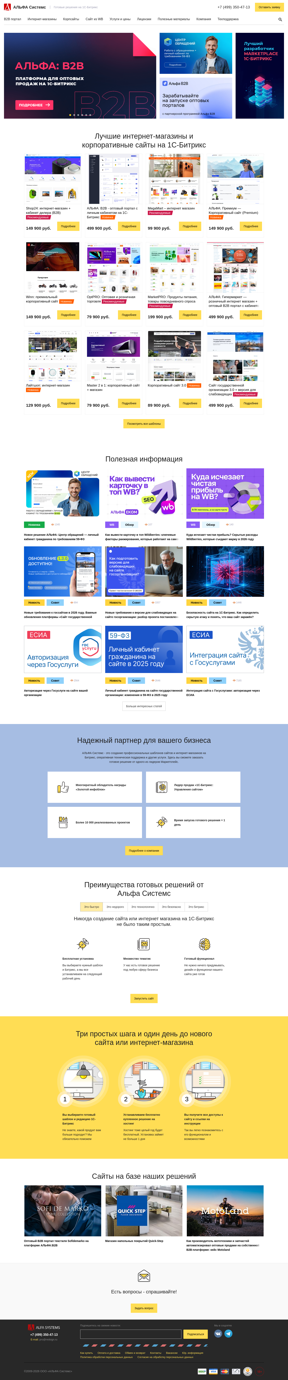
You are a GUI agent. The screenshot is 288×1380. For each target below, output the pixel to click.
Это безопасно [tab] (171, 906)
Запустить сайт (144, 998)
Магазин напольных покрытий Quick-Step (134, 1241)
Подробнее (68, 226)
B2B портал (12, 19)
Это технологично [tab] (143, 906)
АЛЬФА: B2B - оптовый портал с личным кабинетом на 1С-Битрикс (112, 212)
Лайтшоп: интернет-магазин (48, 385)
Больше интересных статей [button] (144, 706)
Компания (203, 19)
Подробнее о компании (144, 850)
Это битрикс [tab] (196, 906)
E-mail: (44, 1339)
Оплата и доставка (109, 1352)
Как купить (86, 1352)
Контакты (155, 1352)
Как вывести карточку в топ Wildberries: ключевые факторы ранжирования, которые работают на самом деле (142, 539)
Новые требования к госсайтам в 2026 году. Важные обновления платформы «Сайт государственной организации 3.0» (60, 617)
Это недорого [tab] (115, 906)
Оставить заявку (269, 7)
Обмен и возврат (135, 1352)
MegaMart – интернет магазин (171, 208)
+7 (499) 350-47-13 (234, 7)
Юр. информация (192, 1352)
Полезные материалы (174, 19)
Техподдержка (228, 19)
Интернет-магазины (42, 19)
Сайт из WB (94, 19)
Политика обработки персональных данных (106, 1357)
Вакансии (171, 1352)
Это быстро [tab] (91, 906)
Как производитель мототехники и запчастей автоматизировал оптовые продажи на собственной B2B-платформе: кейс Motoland (222, 1245)
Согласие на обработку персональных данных (165, 1357)
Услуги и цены (120, 19)
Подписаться (195, 1334)
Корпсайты (71, 19)
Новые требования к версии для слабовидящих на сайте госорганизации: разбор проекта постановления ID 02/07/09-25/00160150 (143, 617)
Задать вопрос (144, 1308)
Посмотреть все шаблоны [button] (144, 423)
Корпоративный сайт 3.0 (167, 385)
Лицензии (144, 19)
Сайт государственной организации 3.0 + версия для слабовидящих (232, 390)
